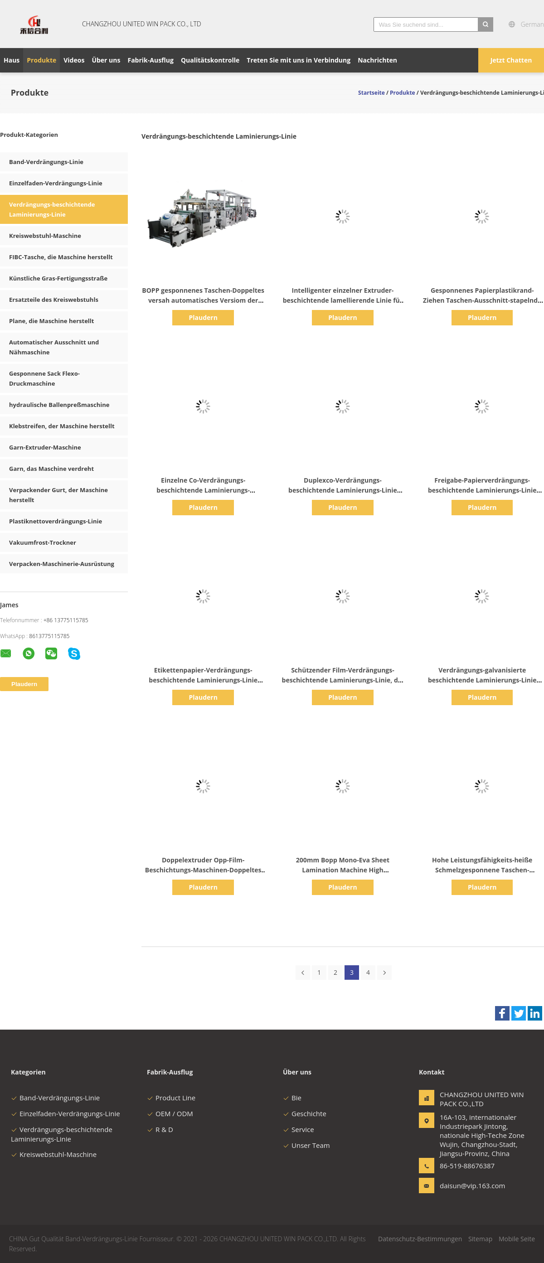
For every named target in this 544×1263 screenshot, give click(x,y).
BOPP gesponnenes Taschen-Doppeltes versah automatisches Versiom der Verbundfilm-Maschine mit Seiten (203, 300)
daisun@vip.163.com (468, 1185)
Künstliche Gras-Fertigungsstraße (58, 278)
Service (298, 1129)
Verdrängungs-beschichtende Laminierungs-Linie (61, 1134)
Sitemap (480, 1238)
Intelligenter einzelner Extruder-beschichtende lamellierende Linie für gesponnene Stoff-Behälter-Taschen (343, 300)
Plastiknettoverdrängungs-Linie (55, 521)
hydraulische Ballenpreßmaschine (59, 405)
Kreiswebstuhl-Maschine (45, 236)
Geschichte (304, 1113)
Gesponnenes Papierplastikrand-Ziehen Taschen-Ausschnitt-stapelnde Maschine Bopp (482, 300)
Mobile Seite (517, 1238)
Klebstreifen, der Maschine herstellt (62, 426)
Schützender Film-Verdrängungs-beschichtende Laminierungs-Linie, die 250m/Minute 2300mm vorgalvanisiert (343, 680)
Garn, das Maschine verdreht (51, 469)
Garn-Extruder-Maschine (45, 447)
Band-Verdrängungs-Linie (46, 162)
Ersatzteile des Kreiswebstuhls (53, 299)
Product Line (171, 1097)
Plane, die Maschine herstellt (51, 321)
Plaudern (203, 317)
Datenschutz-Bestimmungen (420, 1238)
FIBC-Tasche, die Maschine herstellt (61, 257)
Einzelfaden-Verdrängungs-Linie (55, 183)
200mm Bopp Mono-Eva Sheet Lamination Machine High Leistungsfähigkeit (342, 870)
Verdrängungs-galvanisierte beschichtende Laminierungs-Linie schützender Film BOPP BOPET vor (482, 680)
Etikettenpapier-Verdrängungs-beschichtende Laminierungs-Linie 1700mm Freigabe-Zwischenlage (203, 680)
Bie (292, 1097)
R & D (160, 1129)
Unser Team (306, 1145)
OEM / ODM (170, 1113)
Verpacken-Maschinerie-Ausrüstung (61, 564)
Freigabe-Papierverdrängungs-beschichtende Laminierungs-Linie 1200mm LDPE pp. (482, 490)
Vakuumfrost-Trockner (42, 542)
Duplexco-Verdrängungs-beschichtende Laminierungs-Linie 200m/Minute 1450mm (342, 490)
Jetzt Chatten (511, 60)
